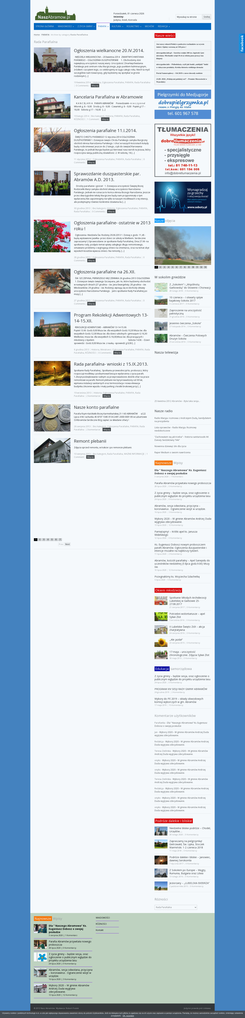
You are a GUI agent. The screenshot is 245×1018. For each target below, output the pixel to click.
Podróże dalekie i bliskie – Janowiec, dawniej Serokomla (190, 858)
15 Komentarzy (176, 705)
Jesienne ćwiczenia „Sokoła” (185, 323)
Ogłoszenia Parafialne (113, 82)
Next (67, 544)
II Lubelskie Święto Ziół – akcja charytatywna (187, 628)
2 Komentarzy (175, 554)
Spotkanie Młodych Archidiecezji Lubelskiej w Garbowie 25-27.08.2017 (187, 601)
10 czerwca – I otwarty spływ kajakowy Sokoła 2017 (186, 299)
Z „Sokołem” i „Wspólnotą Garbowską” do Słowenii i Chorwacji (190, 286)
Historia (97, 82)
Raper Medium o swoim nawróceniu (173, 452)
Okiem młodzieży (168, 590)
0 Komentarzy (192, 290)
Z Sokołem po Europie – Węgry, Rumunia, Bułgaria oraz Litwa (187, 871)
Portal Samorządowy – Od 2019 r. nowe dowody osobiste (179, 73)
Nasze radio (164, 411)
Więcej (95, 85)
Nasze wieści (165, 35)
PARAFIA (102, 26)
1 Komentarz (177, 476)
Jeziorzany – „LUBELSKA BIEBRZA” (189, 883)
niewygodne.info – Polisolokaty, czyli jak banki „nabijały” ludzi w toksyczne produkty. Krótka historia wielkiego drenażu (182, 65)
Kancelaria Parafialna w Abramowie (108, 97)
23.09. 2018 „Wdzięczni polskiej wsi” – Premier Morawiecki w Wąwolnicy (181, 80)
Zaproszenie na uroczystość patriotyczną (185, 312)
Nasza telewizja (166, 352)
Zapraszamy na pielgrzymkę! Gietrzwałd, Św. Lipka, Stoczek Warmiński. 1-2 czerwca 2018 (186, 844)
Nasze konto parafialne (96, 407)
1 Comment (93, 119)
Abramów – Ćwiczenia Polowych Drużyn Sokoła (188, 337)
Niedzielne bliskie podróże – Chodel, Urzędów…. (190, 829)
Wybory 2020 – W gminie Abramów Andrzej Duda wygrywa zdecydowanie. (183, 520)
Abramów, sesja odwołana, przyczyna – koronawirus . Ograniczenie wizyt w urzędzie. (180, 507)
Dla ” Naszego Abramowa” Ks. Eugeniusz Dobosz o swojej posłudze (180, 471)
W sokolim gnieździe (170, 277)
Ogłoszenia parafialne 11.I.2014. (105, 130)
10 (193, 267)
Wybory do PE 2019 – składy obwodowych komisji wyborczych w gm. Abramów (179, 700)
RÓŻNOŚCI (79, 119)
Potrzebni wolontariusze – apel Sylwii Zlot (187, 615)
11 (197, 267)
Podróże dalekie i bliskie (173, 821)
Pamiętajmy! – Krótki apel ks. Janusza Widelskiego (176, 533)
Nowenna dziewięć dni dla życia (170, 446)
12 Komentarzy (176, 525)
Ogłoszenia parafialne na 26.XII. (104, 272)
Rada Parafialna (142, 82)
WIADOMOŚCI (65, 26)
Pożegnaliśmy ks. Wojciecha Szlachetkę (177, 576)
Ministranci (105, 349)
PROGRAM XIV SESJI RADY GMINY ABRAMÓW (181, 689)
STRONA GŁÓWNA (45, 26)
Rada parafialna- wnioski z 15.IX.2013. (111, 364)
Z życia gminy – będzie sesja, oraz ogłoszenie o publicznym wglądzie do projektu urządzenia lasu (182, 494)
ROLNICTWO (133, 26)
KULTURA (116, 26)
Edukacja (162, 669)
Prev (61, 544)
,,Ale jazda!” (176, 639)
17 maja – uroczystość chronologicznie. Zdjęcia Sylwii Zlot (189, 653)
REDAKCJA (163, 26)
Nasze (160, 220)
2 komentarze (93, 395)
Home (37, 34)
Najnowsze (163, 463)
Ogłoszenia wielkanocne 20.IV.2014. (109, 50)
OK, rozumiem (128, 1016)
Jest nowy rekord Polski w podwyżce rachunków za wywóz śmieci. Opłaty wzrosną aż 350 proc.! (180, 45)
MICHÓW (149, 26)
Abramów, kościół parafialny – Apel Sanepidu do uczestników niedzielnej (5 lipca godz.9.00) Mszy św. (182, 563)
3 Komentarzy (175, 512)
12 (201, 267)
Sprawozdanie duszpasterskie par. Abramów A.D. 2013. (107, 176)
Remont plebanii (90, 441)
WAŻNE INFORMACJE (134, 453)
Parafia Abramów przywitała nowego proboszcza (183, 483)
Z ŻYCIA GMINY (85, 26)
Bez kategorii (97, 116)
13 (205, 267)
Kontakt (99, 930)
